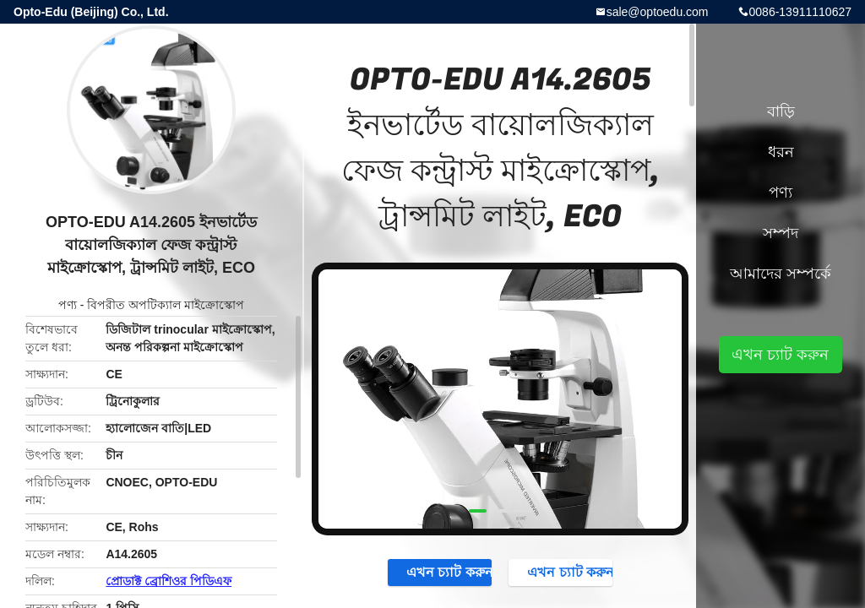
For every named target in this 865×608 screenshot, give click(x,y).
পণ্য (67, 305)
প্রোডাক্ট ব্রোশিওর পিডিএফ (168, 581)
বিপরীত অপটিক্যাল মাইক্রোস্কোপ (165, 305)
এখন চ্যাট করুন (440, 571)
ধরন (781, 152)
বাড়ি (781, 111)
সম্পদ (780, 233)
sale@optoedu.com (658, 12)
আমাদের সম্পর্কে (780, 273)
